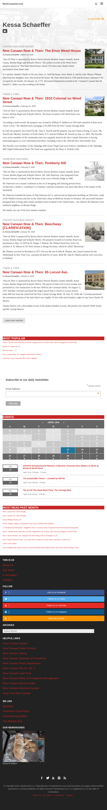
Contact (7, 580)
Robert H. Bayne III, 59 (11, 346)
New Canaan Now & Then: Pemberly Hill (34, 163)
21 (39, 449)
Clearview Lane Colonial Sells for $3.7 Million (20, 358)
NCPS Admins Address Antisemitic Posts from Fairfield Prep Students (28, 523)
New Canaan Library (15, 653)
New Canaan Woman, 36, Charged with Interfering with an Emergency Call (30, 535)
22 (53, 449)
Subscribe (96, 19)
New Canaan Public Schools (19, 648)
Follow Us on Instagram (35, 611)
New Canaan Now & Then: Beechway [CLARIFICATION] (32, 226)
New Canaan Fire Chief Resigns (14, 512)
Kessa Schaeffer (12, 55)
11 (97, 437)
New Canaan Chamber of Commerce (24, 658)
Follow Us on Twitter (34, 598)
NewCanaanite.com (13, 4)
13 (24, 443)
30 (24, 431)
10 (82, 437)
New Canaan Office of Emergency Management (31, 678)
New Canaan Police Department (21, 663)
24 (82, 449)
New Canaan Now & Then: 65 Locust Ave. (35, 272)
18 (97, 443)
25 (97, 449)
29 (10, 431)
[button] (96, 4)
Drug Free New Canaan (17, 693)
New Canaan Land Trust (17, 673)
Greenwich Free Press (16, 711)
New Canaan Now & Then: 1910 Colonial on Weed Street (42, 100)
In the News (10, 575)
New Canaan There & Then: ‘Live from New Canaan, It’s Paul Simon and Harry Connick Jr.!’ (37, 540)
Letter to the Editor (9, 543)
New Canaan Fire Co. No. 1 (19, 668)
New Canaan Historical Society (21, 688)
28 (39, 456)
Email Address (52, 389)
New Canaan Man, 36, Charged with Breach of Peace (22, 354)
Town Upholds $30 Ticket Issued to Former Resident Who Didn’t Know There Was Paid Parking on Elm (41, 547)
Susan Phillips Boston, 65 (12, 520)
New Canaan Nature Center (19, 683)
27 (24, 456)
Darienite (8, 706)
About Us (8, 565)
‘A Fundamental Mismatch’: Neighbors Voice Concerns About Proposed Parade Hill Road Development (40, 528)
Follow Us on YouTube (35, 605)
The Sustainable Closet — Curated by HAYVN (44, 478)
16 (68, 443)
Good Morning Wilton (15, 716)
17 (82, 443)
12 (10, 443)
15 (53, 443)
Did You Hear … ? (9, 350)
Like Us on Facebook (34, 592)
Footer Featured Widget (18, 46)
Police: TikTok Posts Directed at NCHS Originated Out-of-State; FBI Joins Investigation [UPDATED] (40, 342)
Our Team (8, 570)
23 (68, 449)
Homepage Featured (15, 159)
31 (39, 431)
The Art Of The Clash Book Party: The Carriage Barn (47, 490)
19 (10, 449)
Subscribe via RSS (34, 618)
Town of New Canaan (15, 643)
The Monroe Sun (12, 721)
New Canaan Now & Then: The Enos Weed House (42, 51)
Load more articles (14, 320)
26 (10, 456)
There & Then (11, 94)
